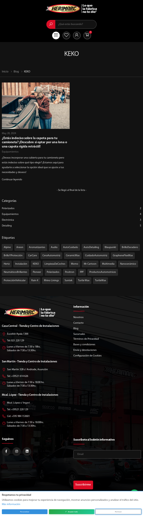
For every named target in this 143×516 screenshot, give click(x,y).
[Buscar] (50, 24)
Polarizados (71, 208)
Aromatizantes (37, 247)
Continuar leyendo (12, 179)
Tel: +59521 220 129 (15, 409)
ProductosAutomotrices (102, 272)
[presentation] (95, 468)
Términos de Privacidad (86, 339)
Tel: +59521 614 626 (15, 376)
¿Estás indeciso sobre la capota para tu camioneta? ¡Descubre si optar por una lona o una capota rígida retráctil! (34, 142)
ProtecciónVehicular (15, 280)
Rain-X (34, 280)
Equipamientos (10, 151)
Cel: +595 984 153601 (16, 416)
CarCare (32, 255)
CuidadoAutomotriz (96, 255)
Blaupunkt (110, 247)
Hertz (7, 264)
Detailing (71, 226)
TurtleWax (100, 280)
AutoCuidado (70, 247)
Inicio (5, 71)
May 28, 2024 (9, 133)
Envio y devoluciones (85, 350)
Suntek (68, 280)
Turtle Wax (83, 280)
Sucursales (79, 334)
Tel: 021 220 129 (13, 341)
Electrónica (71, 220)
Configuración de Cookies (87, 355)
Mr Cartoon (90, 264)
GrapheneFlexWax (123, 255)
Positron (69, 272)
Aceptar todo (71, 511)
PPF (82, 272)
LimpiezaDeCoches (55, 264)
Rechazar (118, 512)
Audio (54, 247)
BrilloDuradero (130, 247)
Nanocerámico (128, 264)
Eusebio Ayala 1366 (15, 334)
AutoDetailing (91, 247)
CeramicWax (73, 255)
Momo (74, 264)
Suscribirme (83, 484)
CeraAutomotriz (51, 255)
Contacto (78, 323)
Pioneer (37, 272)
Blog (16, 71)
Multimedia (108, 264)
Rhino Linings (51, 280)
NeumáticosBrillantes (15, 272)
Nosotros (78, 317)
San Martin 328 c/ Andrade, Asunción (25, 369)
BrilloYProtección (13, 255)
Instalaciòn (21, 264)
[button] (87, 35)
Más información (11, 504)
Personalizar (24, 512)
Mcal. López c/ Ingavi (16, 403)
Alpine (7, 247)
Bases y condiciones (84, 344)
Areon (19, 247)
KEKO (36, 264)
